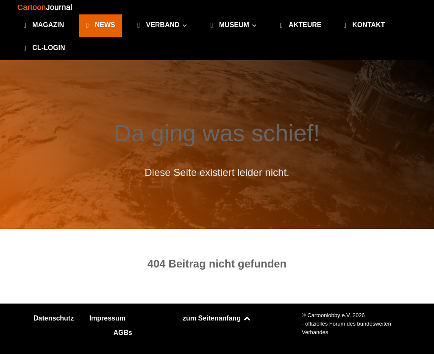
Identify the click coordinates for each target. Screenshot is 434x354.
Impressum (107, 318)
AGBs (123, 332)
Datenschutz (53, 318)
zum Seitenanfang (217, 318)
